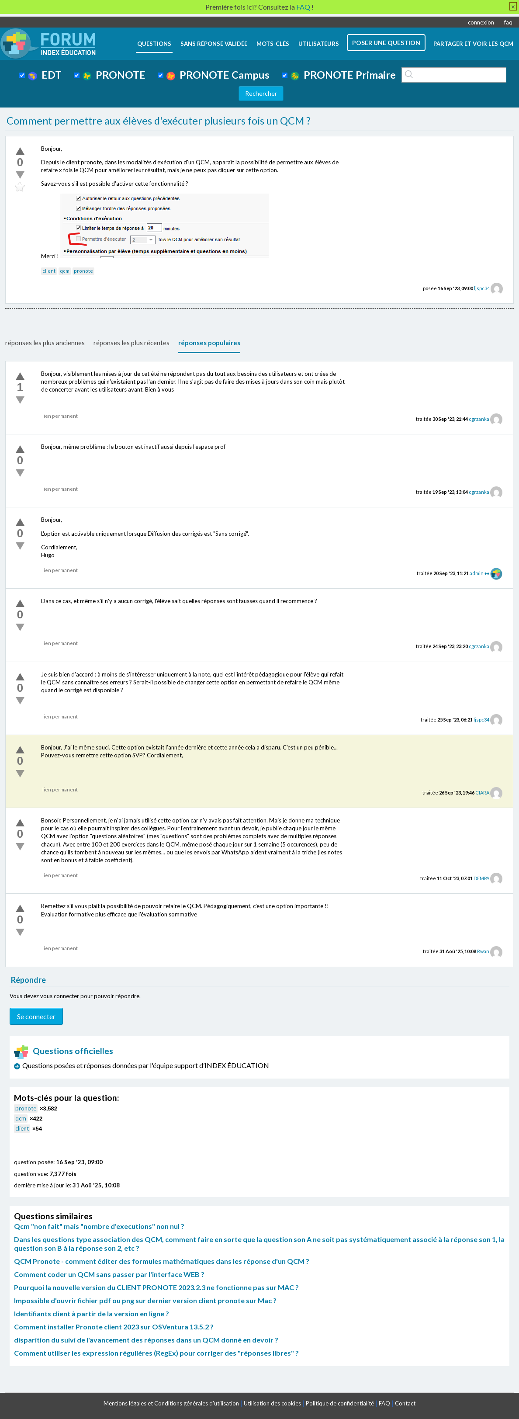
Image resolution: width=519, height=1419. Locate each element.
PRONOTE (114, 75)
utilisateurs (318, 43)
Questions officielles (64, 1051)
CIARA (482, 792)
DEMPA (481, 878)
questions (154, 43)
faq (508, 22)
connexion (481, 22)
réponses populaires (209, 343)
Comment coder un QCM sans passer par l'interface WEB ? (109, 1274)
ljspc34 (482, 288)
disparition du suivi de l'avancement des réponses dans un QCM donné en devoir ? (146, 1340)
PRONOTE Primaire (343, 75)
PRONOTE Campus (218, 75)
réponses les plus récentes (131, 343)
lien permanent (60, 416)
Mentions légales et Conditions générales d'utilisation (171, 1403)
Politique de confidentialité (340, 1403)
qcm (64, 271)
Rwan (483, 951)
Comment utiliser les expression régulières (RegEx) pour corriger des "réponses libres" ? (156, 1353)
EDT (45, 75)
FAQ (384, 1403)
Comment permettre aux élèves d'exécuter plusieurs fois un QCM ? (159, 120)
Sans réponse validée (213, 43)
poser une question (386, 42)
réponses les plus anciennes (45, 343)
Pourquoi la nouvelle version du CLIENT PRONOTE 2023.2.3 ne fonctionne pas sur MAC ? (156, 1287)
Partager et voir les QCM (473, 43)
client (48, 271)
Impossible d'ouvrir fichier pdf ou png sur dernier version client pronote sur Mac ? (145, 1300)
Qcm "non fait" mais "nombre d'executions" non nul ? (99, 1226)
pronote (83, 271)
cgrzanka (479, 419)
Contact (405, 1403)
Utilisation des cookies (272, 1403)
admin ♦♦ (479, 573)
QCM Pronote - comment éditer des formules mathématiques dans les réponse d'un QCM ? (161, 1261)
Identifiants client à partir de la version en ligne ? (91, 1313)
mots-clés (272, 43)
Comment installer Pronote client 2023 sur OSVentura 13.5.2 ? (114, 1326)
